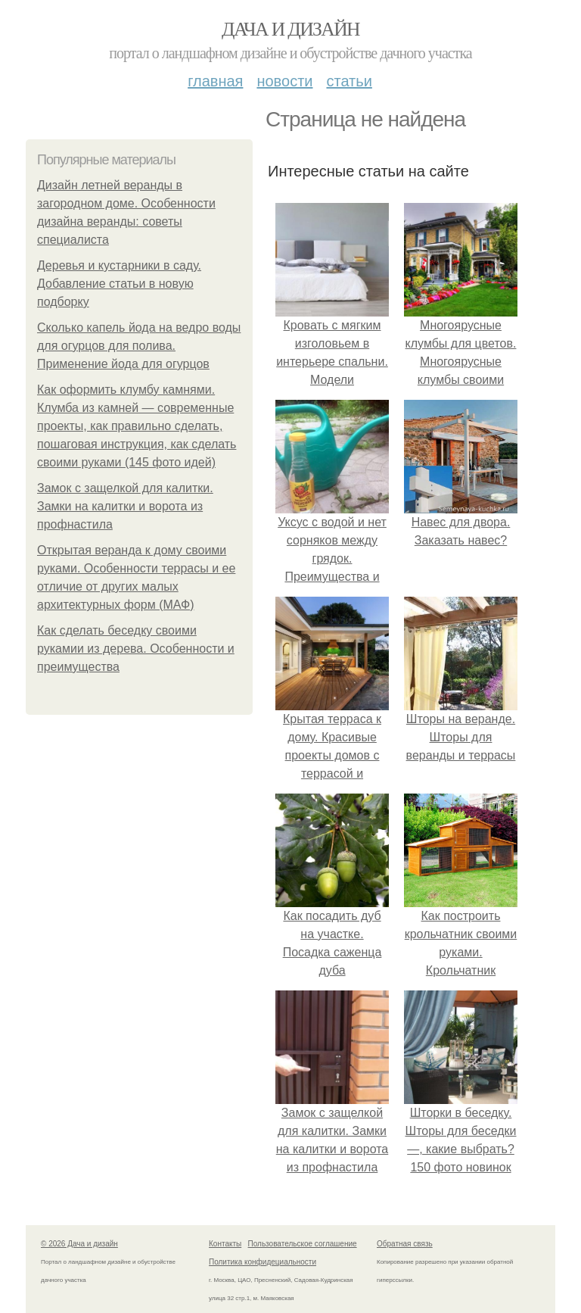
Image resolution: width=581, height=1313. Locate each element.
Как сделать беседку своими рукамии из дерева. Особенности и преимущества (136, 648)
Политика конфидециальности (262, 1262)
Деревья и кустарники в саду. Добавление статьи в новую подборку (119, 283)
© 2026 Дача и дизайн (79, 1244)
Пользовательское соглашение (302, 1244)
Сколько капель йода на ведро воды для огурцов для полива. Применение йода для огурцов (139, 345)
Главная (215, 81)
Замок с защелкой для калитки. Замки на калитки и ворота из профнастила (125, 506)
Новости (284, 81)
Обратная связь (405, 1244)
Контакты (225, 1244)
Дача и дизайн (290, 29)
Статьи (348, 81)
